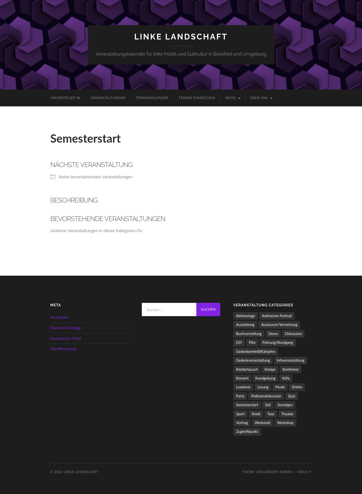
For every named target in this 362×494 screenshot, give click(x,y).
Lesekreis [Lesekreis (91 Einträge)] (243, 387)
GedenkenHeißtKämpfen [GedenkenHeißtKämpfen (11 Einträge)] (255, 351)
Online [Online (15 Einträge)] (297, 387)
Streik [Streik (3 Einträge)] (255, 414)
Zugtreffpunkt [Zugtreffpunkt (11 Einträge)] (247, 431)
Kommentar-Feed (65, 338)
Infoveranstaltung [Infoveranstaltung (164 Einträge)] (290, 360)
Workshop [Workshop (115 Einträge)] (285, 423)
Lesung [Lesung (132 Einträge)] (262, 387)
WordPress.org (63, 348)
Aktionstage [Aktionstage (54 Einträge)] (245, 316)
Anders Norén (278, 472)
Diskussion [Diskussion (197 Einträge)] (293, 334)
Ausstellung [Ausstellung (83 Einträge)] (245, 324)
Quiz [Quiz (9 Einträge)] (291, 396)
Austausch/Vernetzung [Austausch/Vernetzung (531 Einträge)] (279, 324)
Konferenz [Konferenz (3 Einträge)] (291, 369)
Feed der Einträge (65, 327)
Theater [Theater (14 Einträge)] (287, 414)
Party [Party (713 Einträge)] (240, 396)
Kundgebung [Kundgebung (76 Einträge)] (265, 378)
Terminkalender (152, 98)
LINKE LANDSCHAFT (181, 36)
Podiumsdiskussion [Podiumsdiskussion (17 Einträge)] (266, 396)
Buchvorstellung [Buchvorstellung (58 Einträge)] (249, 334)
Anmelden (59, 317)
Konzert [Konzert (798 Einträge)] (242, 378)
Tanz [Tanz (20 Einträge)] (271, 414)
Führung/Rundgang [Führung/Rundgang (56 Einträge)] (277, 342)
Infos (230, 98)
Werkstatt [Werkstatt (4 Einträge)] (262, 423)
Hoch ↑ (304, 472)
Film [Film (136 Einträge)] (252, 342)
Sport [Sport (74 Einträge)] (240, 414)
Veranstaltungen (108, 98)
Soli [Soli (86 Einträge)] (268, 405)
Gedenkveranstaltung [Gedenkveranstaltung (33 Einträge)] (253, 360)
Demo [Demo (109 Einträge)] (273, 334)
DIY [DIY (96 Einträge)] (239, 342)
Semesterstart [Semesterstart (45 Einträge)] (247, 405)
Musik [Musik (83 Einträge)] (280, 387)
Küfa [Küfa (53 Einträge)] (285, 378)
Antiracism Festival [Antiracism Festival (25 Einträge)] (277, 316)
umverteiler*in (65, 98)
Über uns (259, 98)
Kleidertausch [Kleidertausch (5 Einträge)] (247, 369)
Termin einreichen (196, 98)
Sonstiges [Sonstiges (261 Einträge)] (285, 405)
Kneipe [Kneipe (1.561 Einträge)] (270, 369)
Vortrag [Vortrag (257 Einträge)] (242, 423)
